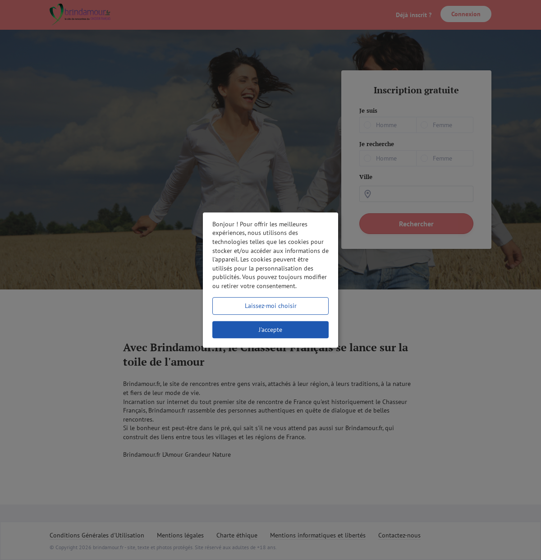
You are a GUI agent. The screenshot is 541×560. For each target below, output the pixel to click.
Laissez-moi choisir (271, 306)
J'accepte (270, 330)
